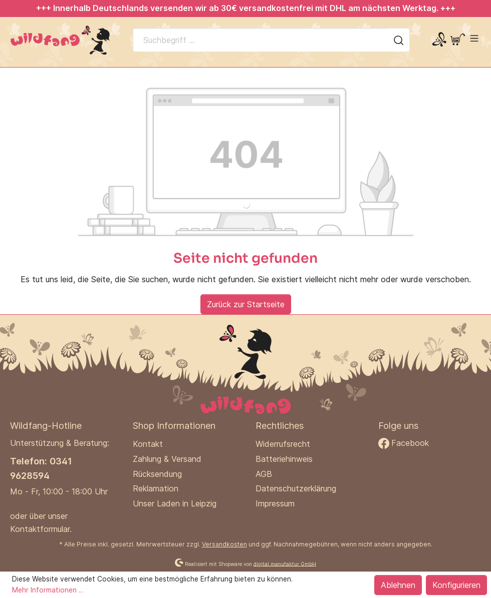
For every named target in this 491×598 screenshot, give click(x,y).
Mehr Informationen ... (47, 590)
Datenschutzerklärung (296, 488)
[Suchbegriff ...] (260, 40)
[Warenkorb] (457, 40)
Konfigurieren (456, 585)
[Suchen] (399, 40)
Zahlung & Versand (167, 459)
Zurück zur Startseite (246, 304)
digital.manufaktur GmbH (285, 563)
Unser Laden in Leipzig (174, 503)
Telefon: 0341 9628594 (41, 468)
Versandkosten (224, 544)
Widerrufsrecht (283, 444)
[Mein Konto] (439, 40)
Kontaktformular (40, 529)
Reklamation (155, 488)
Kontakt (148, 444)
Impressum (275, 503)
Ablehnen (398, 585)
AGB (264, 474)
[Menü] (474, 38)
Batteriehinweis (284, 459)
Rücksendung (157, 474)
